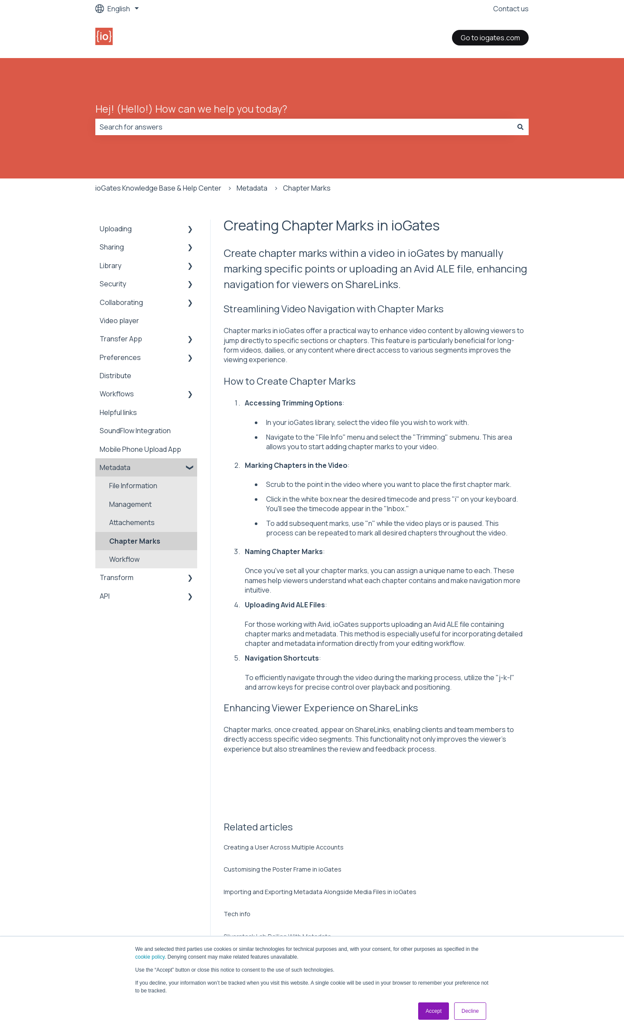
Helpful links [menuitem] (118, 412)
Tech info (237, 914)
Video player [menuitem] (119, 320)
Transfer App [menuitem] (121, 339)
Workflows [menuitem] (117, 394)
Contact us (511, 8)
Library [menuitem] (110, 265)
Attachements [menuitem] (132, 522)
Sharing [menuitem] (112, 247)
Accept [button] (434, 1011)
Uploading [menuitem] (116, 228)
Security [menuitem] (113, 284)
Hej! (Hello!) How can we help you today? (191, 109)
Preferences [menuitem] (120, 357)
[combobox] (303, 127)
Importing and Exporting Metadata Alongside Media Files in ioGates (320, 892)
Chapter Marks (307, 188)
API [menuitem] (105, 596)
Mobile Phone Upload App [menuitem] (140, 449)
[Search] (520, 127)
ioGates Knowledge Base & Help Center (158, 188)
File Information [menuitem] (133, 485)
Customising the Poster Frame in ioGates (282, 869)
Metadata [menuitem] (115, 467)
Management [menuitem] (130, 504)
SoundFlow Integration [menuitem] (135, 430)
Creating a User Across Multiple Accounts (284, 847)
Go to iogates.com (490, 37)
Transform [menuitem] (116, 577)
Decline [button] (470, 1011)
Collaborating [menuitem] (121, 302)
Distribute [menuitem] (115, 375)
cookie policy (150, 957)
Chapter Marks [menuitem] (134, 541)
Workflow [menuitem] (124, 559)
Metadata (252, 188)
